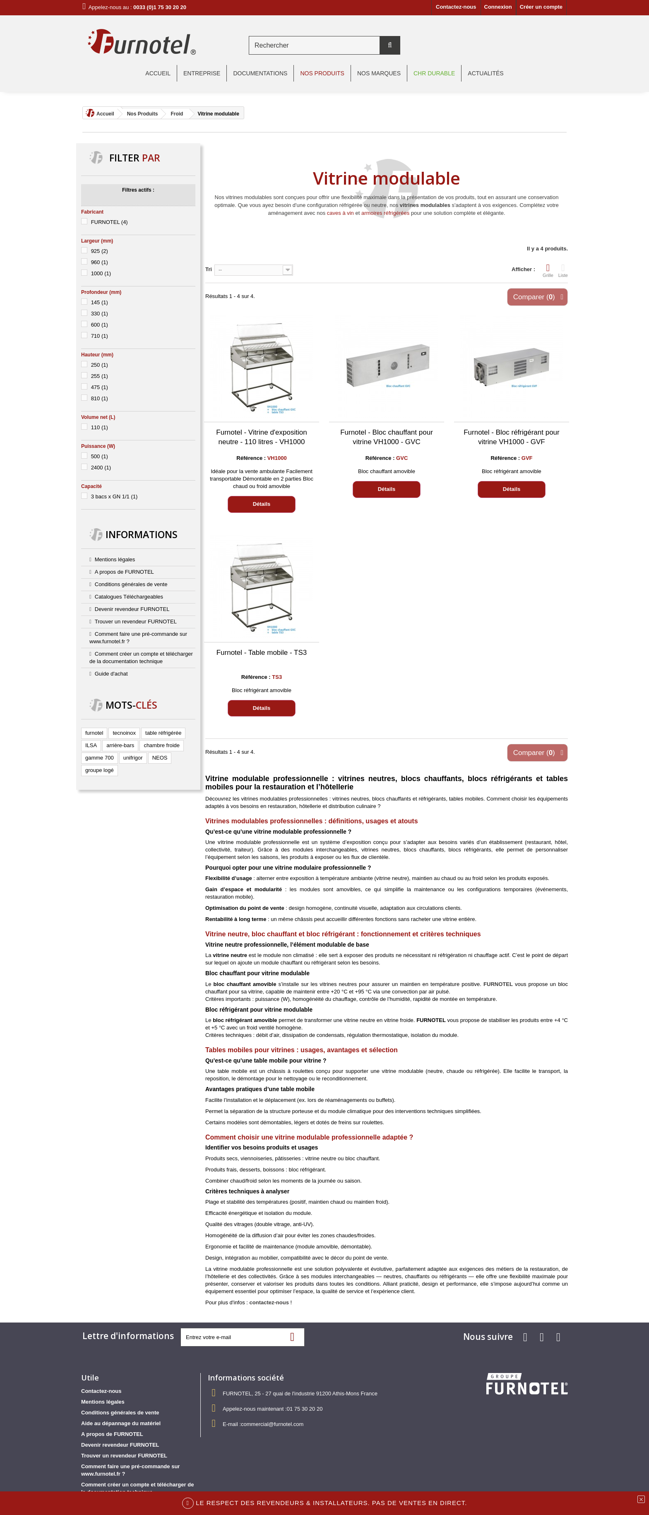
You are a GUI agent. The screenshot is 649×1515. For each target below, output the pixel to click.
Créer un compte (541, 7)
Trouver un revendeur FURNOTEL (136, 621)
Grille (548, 270)
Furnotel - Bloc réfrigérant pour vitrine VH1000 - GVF (512, 437)
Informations (142, 534)
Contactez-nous (456, 7)
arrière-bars (120, 745)
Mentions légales (115, 559)
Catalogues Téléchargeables (129, 597)
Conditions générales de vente (131, 584)
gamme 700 (99, 758)
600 (99, 325)
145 (99, 302)
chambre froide (162, 745)
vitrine (226, 842)
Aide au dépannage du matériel (121, 1423)
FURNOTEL (109, 222)
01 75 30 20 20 (305, 1409)
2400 (101, 467)
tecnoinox (124, 733)
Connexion (498, 7)
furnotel (94, 733)
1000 (101, 273)
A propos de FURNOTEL (124, 572)
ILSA (91, 745)
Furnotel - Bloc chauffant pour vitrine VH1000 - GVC (386, 437)
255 (99, 376)
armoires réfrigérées (385, 213)
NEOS (160, 758)
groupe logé (99, 770)
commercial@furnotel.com (272, 1424)
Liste (563, 270)
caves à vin (340, 213)
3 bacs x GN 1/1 (114, 496)
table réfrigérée (163, 733)
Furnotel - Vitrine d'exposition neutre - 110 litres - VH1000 (261, 437)
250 (99, 365)
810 (99, 398)
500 (99, 456)
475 (99, 387)
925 (99, 251)
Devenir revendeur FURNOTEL (132, 609)
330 (99, 313)
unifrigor (133, 758)
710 (99, 336)
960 (99, 262)
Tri (208, 269)
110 (99, 427)
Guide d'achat (111, 674)
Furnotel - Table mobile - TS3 (261, 652)
